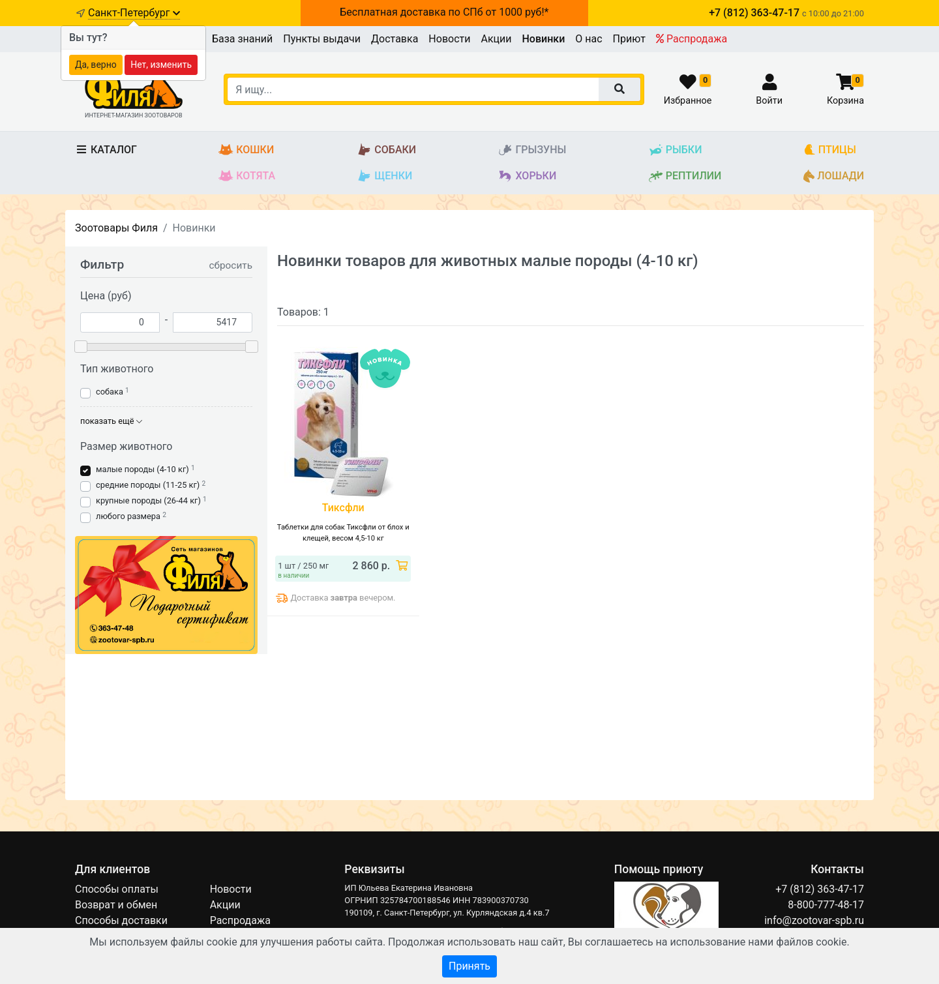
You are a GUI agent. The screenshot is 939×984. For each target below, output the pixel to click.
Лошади (833, 176)
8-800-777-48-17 (826, 905)
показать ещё (111, 421)
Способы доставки (121, 920)
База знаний (242, 39)
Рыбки (675, 150)
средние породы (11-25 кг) (148, 485)
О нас (588, 39)
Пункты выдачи (322, 39)
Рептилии (685, 176)
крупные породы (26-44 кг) (148, 500)
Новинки (543, 39)
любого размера (128, 516)
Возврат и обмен (116, 905)
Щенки (384, 176)
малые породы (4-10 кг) (142, 469)
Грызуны (532, 150)
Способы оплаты (116, 889)
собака (109, 391)
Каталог (106, 149)
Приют (629, 39)
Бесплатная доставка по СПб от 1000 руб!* (444, 12)
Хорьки (527, 176)
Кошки (246, 150)
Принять (469, 966)
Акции (496, 39)
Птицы (829, 150)
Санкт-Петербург (134, 13)
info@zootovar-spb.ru (814, 920)
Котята (246, 176)
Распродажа (691, 39)
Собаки (386, 150)
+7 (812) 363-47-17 (819, 889)
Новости (449, 39)
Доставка (394, 39)
